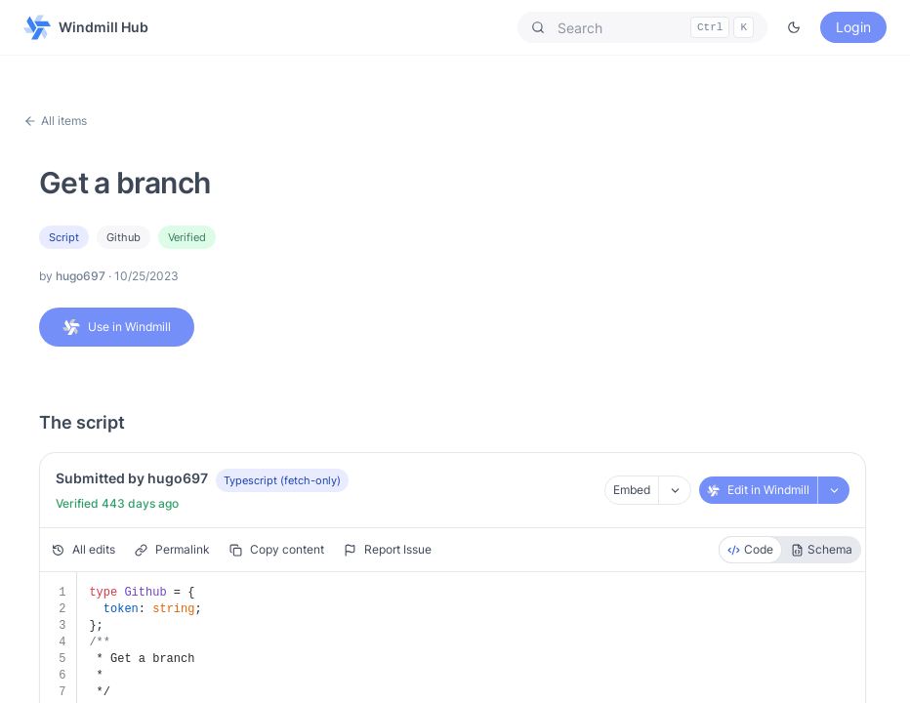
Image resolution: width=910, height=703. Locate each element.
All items (55, 120)
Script (64, 237)
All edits (83, 549)
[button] (642, 27)
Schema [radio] (821, 549)
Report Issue (388, 549)
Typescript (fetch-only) (282, 480)
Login (853, 27)
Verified (187, 237)
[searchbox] (642, 27)
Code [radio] (750, 549)
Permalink (172, 549)
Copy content (276, 549)
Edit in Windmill (758, 489)
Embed (631, 489)
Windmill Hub (85, 27)
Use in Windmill (116, 327)
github (123, 237)
